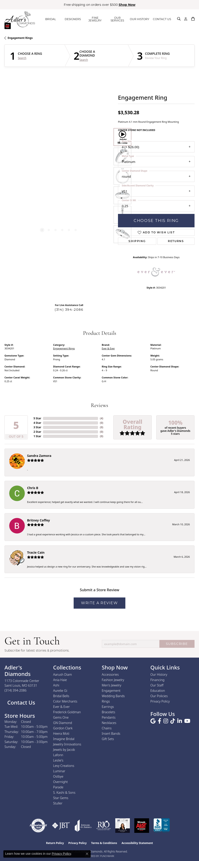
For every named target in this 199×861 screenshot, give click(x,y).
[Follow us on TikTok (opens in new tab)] (172, 721)
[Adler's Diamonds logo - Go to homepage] (19, 19)
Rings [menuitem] (106, 701)
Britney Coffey (38, 520)
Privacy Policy (160, 701)
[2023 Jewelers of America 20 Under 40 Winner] (122, 825)
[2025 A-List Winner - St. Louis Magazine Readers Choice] (141, 825)
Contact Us (20, 702)
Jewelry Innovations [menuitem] (67, 744)
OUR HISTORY (139, 19)
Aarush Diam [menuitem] (62, 674)
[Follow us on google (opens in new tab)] (153, 721)
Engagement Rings (20, 38)
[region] (58, 185)
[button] (178, 18)
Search (22, 58)
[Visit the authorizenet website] (38, 825)
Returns (176, 241)
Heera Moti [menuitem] (61, 733)
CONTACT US (162, 19)
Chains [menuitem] (107, 728)
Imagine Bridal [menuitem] (63, 739)
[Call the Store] (15, 690)
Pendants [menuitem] (109, 717)
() (101, 418)
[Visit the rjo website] (103, 825)
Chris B (32, 488)
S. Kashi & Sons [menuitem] (64, 792)
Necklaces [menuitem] (109, 723)
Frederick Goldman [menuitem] (67, 712)
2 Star (37, 432)
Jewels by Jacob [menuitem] (64, 749)
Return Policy (55, 843)
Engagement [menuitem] (111, 690)
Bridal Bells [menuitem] (61, 696)
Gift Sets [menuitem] (108, 739)
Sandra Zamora (39, 456)
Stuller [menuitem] (57, 803)
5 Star (37, 418)
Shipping (137, 241)
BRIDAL (50, 19)
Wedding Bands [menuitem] (113, 696)
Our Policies (159, 696)
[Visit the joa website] (83, 825)
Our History (158, 674)
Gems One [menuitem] (60, 717)
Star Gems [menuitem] (60, 798)
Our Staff (156, 685)
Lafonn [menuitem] (58, 755)
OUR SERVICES (117, 19)
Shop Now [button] (127, 5)
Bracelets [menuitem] (108, 712)
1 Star (37, 436)
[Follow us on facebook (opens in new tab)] (159, 721)
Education (157, 690)
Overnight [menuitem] (60, 782)
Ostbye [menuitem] (58, 776)
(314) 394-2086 (69, 310)
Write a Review (99, 603)
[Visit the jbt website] (61, 825)
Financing (157, 680)
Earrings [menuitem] (108, 707)
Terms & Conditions (104, 843)
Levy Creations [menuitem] (63, 766)
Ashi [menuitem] (56, 685)
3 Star (37, 427)
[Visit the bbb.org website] (162, 825)
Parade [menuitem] (58, 787)
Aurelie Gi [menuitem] (60, 690)
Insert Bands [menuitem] (111, 733)
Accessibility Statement (137, 843)
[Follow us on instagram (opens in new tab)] (165, 721)
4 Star (37, 423)
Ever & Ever (108, 348)
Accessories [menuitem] (110, 674)
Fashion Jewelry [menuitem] (113, 680)
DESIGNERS (73, 19)
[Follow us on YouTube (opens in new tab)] (187, 721)
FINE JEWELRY (95, 19)
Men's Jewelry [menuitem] (111, 685)
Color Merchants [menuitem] (65, 701)
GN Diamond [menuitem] (62, 723)
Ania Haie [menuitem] (60, 680)
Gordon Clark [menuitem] (63, 728)
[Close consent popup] (87, 854)
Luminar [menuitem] (59, 771)
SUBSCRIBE (177, 644)
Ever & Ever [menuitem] (61, 707)
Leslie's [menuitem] (58, 760)
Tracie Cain (36, 552)
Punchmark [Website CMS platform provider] (107, 856)
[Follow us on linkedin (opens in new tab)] (179, 721)
